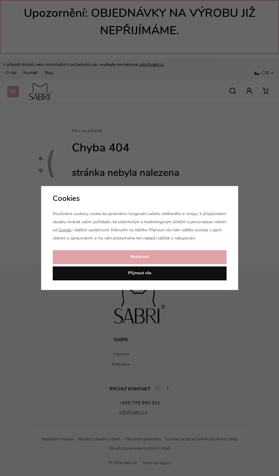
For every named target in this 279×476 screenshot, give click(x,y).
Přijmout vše (139, 273)
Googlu (65, 230)
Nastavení (139, 257)
